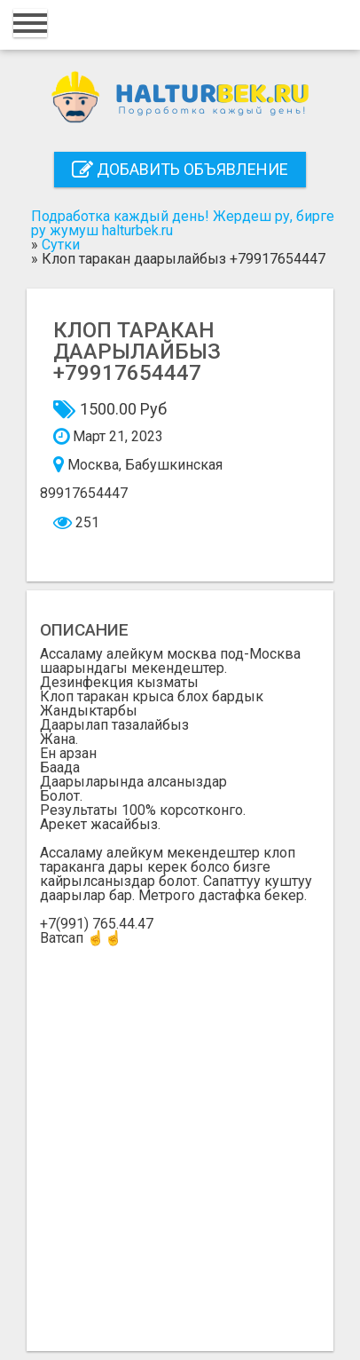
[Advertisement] (180, 1134)
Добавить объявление (180, 169)
